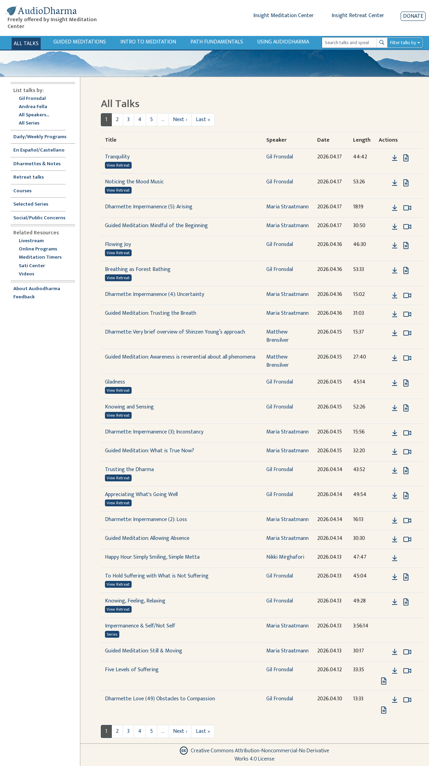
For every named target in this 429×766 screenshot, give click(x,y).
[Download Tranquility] (395, 158)
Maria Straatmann (287, 206)
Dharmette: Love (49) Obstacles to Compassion (160, 698)
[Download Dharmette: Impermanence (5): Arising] (395, 208)
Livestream (31, 241)
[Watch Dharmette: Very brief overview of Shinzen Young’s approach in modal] (407, 333)
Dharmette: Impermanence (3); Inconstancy (154, 432)
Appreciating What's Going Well (141, 494)
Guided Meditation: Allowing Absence (147, 538)
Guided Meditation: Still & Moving (143, 650)
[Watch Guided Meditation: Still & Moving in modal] (407, 652)
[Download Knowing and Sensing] (395, 408)
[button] (384, 158)
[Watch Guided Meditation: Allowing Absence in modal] (407, 539)
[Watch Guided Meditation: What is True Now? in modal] (407, 451)
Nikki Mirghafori (285, 557)
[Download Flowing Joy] (395, 246)
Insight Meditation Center (283, 15)
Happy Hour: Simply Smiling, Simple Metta (152, 557)
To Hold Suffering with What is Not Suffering (157, 576)
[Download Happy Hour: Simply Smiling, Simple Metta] (395, 558)
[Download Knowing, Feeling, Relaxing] (395, 602)
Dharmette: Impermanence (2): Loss (146, 519)
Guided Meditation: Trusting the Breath (150, 313)
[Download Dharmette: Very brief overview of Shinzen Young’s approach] (395, 333)
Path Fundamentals (216, 42)
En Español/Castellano (39, 150)
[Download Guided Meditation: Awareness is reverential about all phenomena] (395, 358)
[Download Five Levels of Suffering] (395, 671)
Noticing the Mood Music (134, 181)
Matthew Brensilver (277, 336)
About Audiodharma (36, 289)
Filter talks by (403, 43)
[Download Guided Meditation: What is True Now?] (395, 452)
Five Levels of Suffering (132, 669)
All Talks (26, 43)
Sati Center (32, 266)
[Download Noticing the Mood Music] (395, 183)
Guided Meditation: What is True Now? (149, 450)
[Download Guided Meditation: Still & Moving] (395, 652)
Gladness (115, 382)
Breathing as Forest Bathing (138, 269)
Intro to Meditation (148, 42)
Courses (22, 191)
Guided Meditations (79, 42)
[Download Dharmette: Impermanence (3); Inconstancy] (395, 433)
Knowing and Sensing (129, 407)
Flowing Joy (118, 244)
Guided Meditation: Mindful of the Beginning (156, 225)
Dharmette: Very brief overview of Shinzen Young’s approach (175, 332)
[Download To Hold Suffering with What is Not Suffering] (395, 577)
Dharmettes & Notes (37, 164)
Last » (203, 119)
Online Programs (38, 249)
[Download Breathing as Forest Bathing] (395, 270)
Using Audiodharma (283, 42)
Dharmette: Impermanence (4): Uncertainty (154, 294)
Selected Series (34, 204)
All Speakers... (34, 115)
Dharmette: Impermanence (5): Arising (148, 206)
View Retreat (118, 165)
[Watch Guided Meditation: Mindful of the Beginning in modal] (407, 226)
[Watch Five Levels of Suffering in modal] (407, 670)
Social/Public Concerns (39, 218)
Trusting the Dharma (129, 469)
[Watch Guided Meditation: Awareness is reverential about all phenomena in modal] (407, 358)
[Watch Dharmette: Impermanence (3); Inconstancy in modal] (407, 433)
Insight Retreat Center (358, 15)
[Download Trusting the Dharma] (395, 471)
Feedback (24, 297)
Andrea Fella (33, 107)
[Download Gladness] (395, 383)
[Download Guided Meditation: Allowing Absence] (395, 539)
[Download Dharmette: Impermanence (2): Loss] (395, 521)
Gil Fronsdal (32, 99)
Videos (30, 274)
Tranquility (117, 156)
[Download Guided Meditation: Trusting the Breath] (395, 314)
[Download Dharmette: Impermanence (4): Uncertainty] (395, 295)
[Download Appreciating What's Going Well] (395, 496)
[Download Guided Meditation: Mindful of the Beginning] (395, 227)
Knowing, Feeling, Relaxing (135, 601)
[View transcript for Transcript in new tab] (406, 158)
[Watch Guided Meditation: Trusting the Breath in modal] (407, 314)
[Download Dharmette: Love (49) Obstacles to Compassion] (395, 700)
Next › (180, 119)
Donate (413, 16)
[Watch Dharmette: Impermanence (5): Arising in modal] (407, 208)
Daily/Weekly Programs (43, 137)
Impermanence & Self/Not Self (140, 626)
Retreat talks (28, 177)
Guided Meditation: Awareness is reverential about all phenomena (180, 357)
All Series (29, 123)
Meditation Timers (40, 257)
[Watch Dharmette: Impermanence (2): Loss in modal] (407, 520)
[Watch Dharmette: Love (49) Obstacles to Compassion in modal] (407, 699)
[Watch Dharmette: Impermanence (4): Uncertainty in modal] (407, 295)
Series (112, 634)
